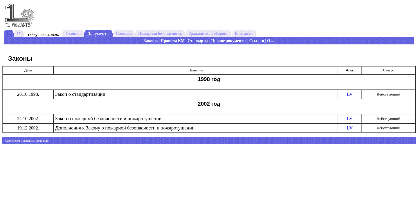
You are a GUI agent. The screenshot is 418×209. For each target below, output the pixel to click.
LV (350, 94)
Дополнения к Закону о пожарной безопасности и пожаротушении (124, 128)
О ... (270, 41)
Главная (72, 33)
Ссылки (256, 41)
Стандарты (198, 41)
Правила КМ (173, 41)
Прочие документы (228, 41)
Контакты (244, 33)
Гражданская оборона (208, 33)
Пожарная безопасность (160, 33)
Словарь (124, 33)
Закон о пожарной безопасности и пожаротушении (108, 118)
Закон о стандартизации (80, 94)
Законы (151, 41)
